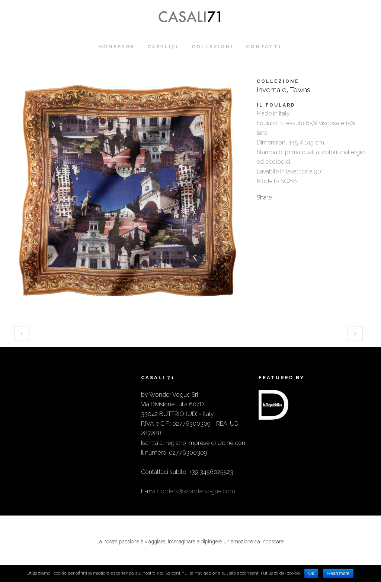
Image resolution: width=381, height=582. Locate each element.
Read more (338, 573)
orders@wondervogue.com (198, 491)
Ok (311, 573)
